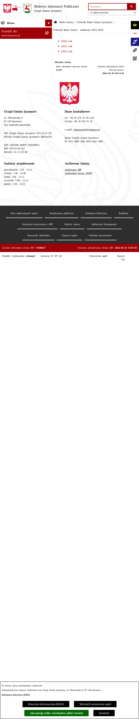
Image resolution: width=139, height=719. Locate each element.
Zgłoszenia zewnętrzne (15, 37)
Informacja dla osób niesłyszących (23, 634)
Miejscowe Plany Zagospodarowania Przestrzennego (23, 454)
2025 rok (66, 46)
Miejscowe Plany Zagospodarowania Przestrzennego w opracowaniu (23, 468)
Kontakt (6, 44)
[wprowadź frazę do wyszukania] (107, 6)
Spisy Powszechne (12, 518)
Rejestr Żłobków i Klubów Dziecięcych (17, 534)
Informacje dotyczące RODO (16, 694)
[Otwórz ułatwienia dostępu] (135, 25)
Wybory (6, 320)
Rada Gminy (9, 92)
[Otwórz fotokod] (135, 58)
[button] (49, 58)
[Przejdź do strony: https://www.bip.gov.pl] (135, 33)
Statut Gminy (9, 71)
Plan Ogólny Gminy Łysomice (20, 445)
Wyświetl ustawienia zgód (95, 704)
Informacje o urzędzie (15, 64)
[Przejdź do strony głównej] (41, 8)
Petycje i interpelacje (14, 486)
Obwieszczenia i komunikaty (19, 479)
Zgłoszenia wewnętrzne (16, 30)
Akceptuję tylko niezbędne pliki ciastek (56, 713)
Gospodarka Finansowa (15, 280)
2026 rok (66, 41)
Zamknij (104, 713)
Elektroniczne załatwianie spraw (21, 51)
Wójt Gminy (8, 85)
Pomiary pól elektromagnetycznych (15, 643)
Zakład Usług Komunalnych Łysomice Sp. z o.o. (18, 601)
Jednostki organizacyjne (16, 327)
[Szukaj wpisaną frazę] (131, 6)
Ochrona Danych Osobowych (19, 58)
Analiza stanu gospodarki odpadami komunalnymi (17, 589)
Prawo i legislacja (12, 543)
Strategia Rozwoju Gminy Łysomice (17, 421)
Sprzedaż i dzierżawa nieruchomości (14, 502)
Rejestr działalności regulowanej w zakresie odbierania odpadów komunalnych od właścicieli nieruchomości (23, 574)
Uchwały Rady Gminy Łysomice (94, 22)
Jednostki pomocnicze (15, 334)
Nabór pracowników (13, 412)
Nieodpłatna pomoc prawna (18, 550)
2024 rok (66, 51)
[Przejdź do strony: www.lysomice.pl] (135, 50)
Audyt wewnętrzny (13, 610)
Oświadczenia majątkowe (17, 273)
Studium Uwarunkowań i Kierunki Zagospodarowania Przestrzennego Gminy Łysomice (23, 434)
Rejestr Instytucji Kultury (17, 525)
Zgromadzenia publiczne (16, 493)
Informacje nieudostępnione (19, 627)
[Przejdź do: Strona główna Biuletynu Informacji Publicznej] (55, 22)
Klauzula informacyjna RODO (46, 704)
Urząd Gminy (9, 78)
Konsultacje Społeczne (15, 511)
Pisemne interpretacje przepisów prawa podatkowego (22, 559)
